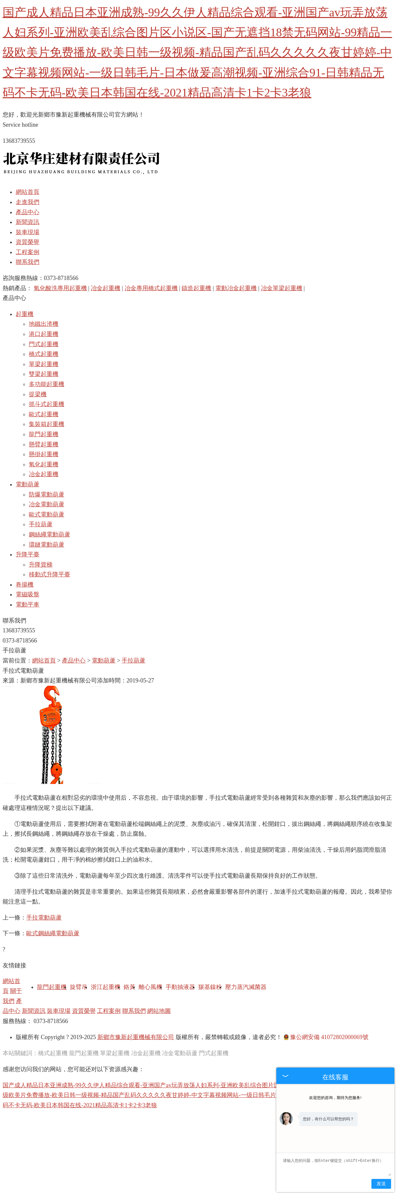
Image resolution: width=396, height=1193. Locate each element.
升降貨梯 (40, 564)
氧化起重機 (43, 464)
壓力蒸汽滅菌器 (246, 987)
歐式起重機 (43, 414)
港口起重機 (43, 334)
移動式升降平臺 (49, 574)
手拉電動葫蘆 (44, 917)
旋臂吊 (79, 987)
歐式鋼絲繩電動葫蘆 (52, 933)
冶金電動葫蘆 (46, 504)
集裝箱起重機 (46, 424)
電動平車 (27, 604)
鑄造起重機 (196, 288)
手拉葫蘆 (40, 524)
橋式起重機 (43, 354)
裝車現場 (27, 232)
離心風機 (150, 987)
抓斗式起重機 (46, 404)
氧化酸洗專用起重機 (60, 288)
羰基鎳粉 (210, 987)
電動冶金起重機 (236, 288)
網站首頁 (27, 192)
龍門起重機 (43, 434)
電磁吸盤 (27, 594)
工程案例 (27, 252)
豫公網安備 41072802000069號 (325, 1037)
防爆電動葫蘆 (46, 494)
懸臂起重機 (43, 444)
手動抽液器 (180, 987)
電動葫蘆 (27, 484)
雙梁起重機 (43, 374)
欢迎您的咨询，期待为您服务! (335, 1097)
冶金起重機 (105, 288)
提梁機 (38, 394)
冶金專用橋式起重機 (151, 288)
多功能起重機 (46, 384)
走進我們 (27, 202)
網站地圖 (159, 1011)
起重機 (24, 314)
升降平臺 (27, 554)
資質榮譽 (27, 242)
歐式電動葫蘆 (46, 514)
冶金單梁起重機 (281, 288)
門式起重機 (43, 344)
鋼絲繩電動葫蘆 (49, 534)
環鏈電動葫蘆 (46, 544)
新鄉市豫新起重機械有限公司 (135, 1037)
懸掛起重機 (43, 454)
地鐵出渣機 (43, 324)
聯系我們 (27, 262)
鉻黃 (129, 987)
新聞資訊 (27, 222)
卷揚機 (24, 584)
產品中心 (27, 212)
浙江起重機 (105, 987)
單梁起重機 (43, 364)
